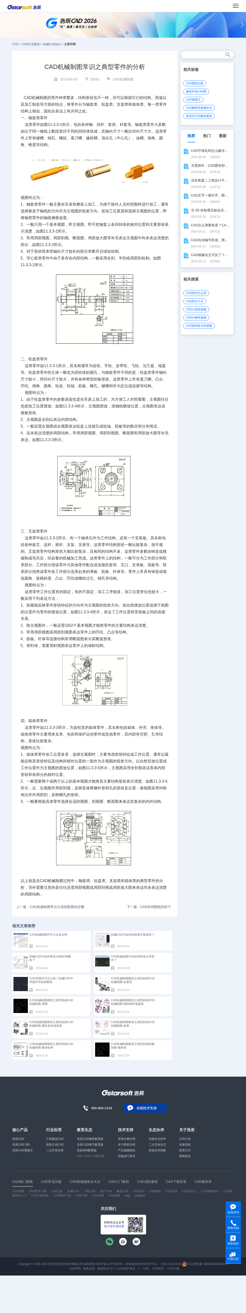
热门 (207, 136)
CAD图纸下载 (62, 1195)
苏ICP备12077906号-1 (110, 1264)
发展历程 (185, 1144)
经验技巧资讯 (126, 1156)
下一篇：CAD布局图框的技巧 (149, 907)
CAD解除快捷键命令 (199, 108)
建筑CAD (122, 1191)
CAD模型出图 (194, 83)
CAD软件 (158, 1268)
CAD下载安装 (40, 1195)
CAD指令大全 (194, 301)
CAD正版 (57, 1191)
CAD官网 (98, 1195)
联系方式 (185, 1150)
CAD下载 (173, 1268)
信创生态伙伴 (157, 1139)
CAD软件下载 (37, 1191)
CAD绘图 (114, 1195)
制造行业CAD (55, 1144)
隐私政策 (89, 1268)
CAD (15, 44)
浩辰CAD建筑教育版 (90, 1139)
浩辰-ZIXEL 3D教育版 (91, 1156)
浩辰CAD (18, 1139)
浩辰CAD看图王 (22, 1150)
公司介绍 (185, 1139)
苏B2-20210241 (171, 1264)
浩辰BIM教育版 (86, 1150)
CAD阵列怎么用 (196, 293)
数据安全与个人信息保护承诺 (116, 1268)
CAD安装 (171, 1191)
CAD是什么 (189, 1191)
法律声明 (75, 1268)
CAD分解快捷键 (196, 317)
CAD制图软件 (210, 1191)
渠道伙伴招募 (157, 1150)
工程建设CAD (55, 1139)
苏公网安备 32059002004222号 (205, 1264)
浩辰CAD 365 (21, 1144)
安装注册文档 (126, 1139)
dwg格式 (140, 1195)
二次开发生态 (157, 1144)
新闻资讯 (185, 1156)
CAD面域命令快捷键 (199, 325)
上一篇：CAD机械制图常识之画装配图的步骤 (50, 907)
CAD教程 (155, 1191)
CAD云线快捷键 (196, 309)
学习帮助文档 (126, 1144)
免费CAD (73, 1191)
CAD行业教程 (31, 44)
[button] (120, 33)
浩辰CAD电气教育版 (90, 1144)
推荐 (191, 136)
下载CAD (89, 1191)
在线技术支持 (146, 1108)
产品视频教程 (126, 1150)
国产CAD (106, 1191)
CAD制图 (18, 1191)
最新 (223, 136)
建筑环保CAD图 (196, 91)
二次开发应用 (54, 1150)
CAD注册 (81, 1195)
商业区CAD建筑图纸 (199, 116)
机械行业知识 (52, 44)
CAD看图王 (193, 99)
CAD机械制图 (123, 79)
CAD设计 (139, 1191)
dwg (127, 1195)
